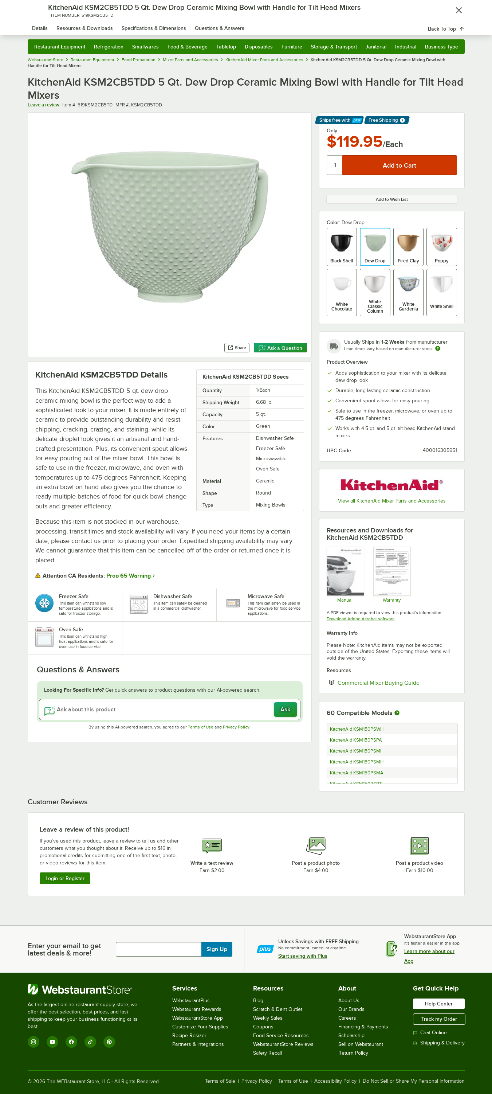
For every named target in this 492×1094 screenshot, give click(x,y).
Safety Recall (267, 1053)
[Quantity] (335, 165)
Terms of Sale (220, 1081)
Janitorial (376, 47)
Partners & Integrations (198, 1044)
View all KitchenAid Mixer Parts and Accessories (392, 501)
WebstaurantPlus (191, 1000)
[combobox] (236, 25)
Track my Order (439, 1019)
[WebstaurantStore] (87, 989)
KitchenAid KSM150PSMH (356, 762)
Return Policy (353, 1053)
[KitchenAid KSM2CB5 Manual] (345, 574)
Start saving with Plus (302, 956)
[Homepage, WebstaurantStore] (89, 25)
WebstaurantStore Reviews (283, 1044)
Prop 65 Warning (128, 576)
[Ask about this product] (169, 709)
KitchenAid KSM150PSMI (355, 751)
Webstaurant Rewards (196, 1009)
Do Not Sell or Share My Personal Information (414, 1081)
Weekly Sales (268, 1018)
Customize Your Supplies (200, 1026)
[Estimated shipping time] (438, 348)
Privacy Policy (236, 727)
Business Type (441, 47)
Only (332, 130)
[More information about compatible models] (397, 713)
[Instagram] (33, 1042)
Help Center (439, 1004)
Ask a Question (280, 348)
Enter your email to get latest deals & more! (64, 949)
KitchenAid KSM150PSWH (356, 729)
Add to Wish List (392, 199)
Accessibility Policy (335, 1081)
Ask (285, 709)
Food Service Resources (281, 1035)
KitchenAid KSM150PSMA (356, 772)
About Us (348, 1000)
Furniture (292, 47)
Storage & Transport (334, 47)
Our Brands (351, 1009)
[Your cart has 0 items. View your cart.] (453, 25)
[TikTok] (90, 1042)
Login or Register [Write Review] (65, 878)
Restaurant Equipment (59, 47)
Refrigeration (108, 47)
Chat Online (430, 1032)
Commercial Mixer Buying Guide (397, 682)
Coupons (263, 1026)
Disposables (259, 47)
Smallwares (145, 47)
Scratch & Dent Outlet (277, 1009)
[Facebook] (71, 1042)
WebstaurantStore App (197, 1018)
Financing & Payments (363, 1026)
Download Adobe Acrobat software (361, 618)
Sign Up (216, 949)
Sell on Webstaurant (360, 1044)
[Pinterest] (109, 1042)
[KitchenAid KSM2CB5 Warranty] (391, 574)
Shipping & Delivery (439, 1043)
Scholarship (351, 1035)
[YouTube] (52, 1042)
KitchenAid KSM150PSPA (356, 740)
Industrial (405, 47)
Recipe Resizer (189, 1035)
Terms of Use (200, 727)
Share (237, 348)
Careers (347, 1018)
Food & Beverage (188, 47)
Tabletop (226, 47)
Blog (258, 1000)
